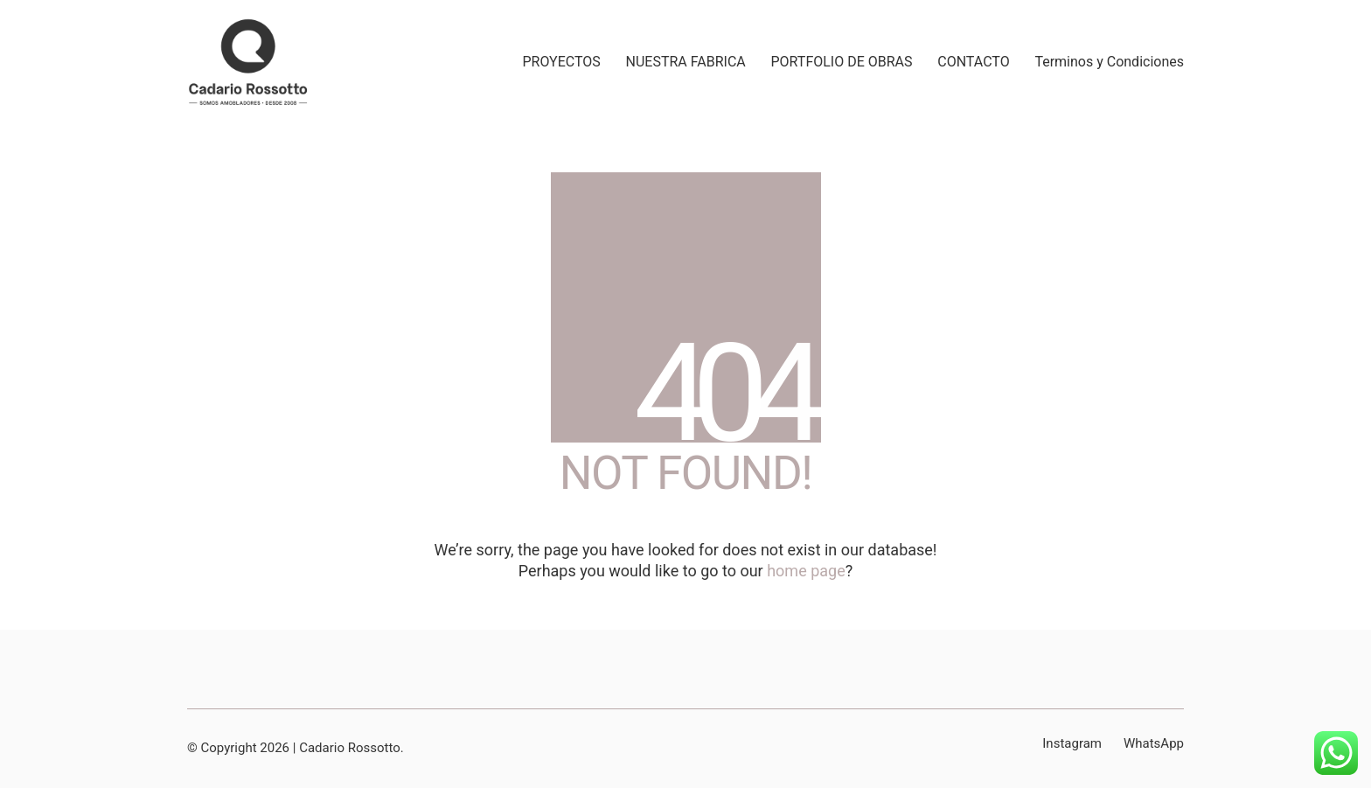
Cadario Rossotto (349, 748)
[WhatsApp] (1154, 744)
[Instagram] (1072, 744)
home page (806, 570)
